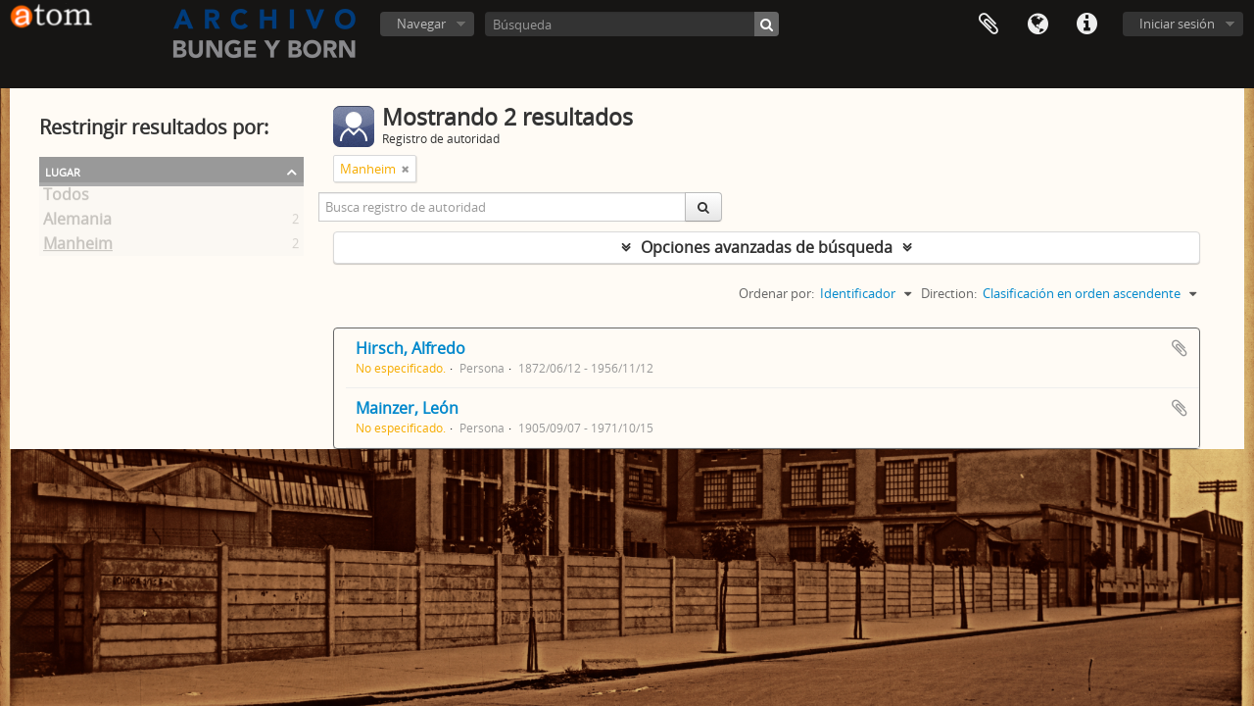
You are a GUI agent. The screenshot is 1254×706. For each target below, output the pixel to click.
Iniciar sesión (1177, 23)
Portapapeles (988, 24)
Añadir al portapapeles (1179, 348)
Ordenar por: (776, 293)
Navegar (421, 23)
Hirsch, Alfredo (410, 348)
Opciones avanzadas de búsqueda (766, 247)
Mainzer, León (407, 408)
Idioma (1037, 24)
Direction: (949, 293)
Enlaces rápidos (1086, 24)
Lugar (62, 170)
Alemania (77, 222)
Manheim (78, 247)
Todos (66, 198)
